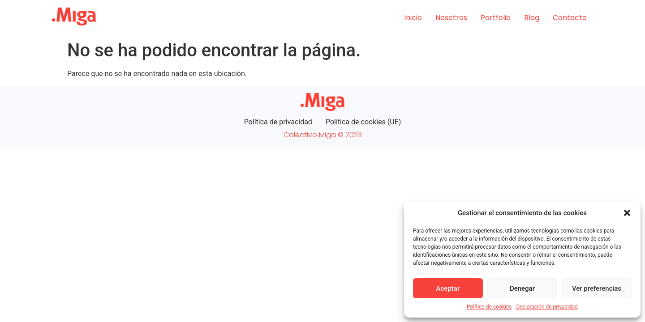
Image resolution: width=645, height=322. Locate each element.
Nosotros (451, 18)
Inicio (413, 18)
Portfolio (496, 18)
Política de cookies (489, 307)
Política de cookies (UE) (363, 122)
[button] (627, 212)
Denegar (522, 288)
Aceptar (448, 288)
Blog (531, 18)
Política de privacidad (278, 122)
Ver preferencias (596, 288)
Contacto (570, 18)
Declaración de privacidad (547, 307)
